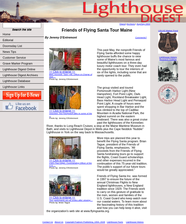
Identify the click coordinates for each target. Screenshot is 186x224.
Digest (123, 24)
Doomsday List (12, 46)
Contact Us (48, 222)
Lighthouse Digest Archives (20, 75)
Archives (131, 24)
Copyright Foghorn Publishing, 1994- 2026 (85, 222)
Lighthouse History (134, 222)
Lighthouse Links (14, 86)
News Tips (9, 51)
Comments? (141, 37)
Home (6, 34)
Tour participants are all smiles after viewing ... (71, 200)
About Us (58, 222)
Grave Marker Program (17, 63)
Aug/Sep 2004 (143, 24)
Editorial (23, 40)
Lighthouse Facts (115, 222)
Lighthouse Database (16, 81)
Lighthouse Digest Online (19, 69)
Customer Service (23, 57)
